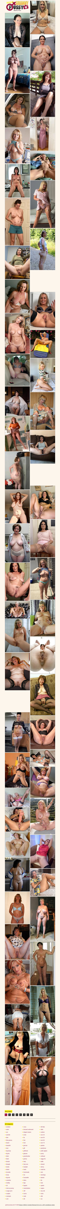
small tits (42, 1169)
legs (24, 1182)
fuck (24, 1142)
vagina (41, 1188)
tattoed (41, 1177)
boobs (7, 1167)
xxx (40, 1199)
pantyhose (42, 1148)
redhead (42, 1156)
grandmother (26, 1156)
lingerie (24, 1185)
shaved (41, 1164)
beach (7, 1142)
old (23, 1199)
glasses (24, 1153)
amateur (7, 1127)
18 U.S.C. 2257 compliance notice (46, 1205)
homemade (25, 1172)
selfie (41, 1161)
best (6, 1148)
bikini (7, 1156)
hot (23, 1175)
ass (6, 1132)
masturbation (26, 1188)
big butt (7, 1177)
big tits (7, 1153)
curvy (24, 1127)
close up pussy (9, 1188)
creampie (8, 1196)
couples (7, 1193)
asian (7, 1129)
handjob (25, 1167)
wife (41, 1196)
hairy (24, 1161)
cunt (6, 1199)
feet (23, 1140)
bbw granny (8, 1140)
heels (24, 1169)
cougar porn (8, 1191)
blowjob (7, 1164)
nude (24, 1196)
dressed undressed (27, 1129)
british (7, 1169)
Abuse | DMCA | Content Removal (28, 1205)
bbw (6, 1137)
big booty (8, 1151)
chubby (7, 1182)
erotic (24, 1134)
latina (24, 1180)
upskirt (41, 1185)
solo (41, 1172)
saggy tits (42, 1158)
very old (42, 1191)
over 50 (42, 1137)
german (24, 1145)
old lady (42, 1127)
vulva (41, 1193)
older (41, 1129)
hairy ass (25, 1164)
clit (6, 1185)
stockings (42, 1175)
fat (23, 1137)
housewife (25, 1177)
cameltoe (8, 1180)
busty (7, 1175)
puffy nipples (43, 1151)
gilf (23, 1148)
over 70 (42, 1142)
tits (40, 1180)
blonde (7, 1161)
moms (24, 1193)
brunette (7, 1172)
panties (41, 1145)
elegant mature (26, 1132)
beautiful (8, 1145)
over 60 (42, 1140)
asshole (7, 1134)
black (7, 1158)
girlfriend (25, 1151)
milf (23, 1191)
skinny (41, 1167)
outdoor (42, 1132)
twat (41, 1182)
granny (24, 1158)
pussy (41, 1153)
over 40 (42, 1134)
